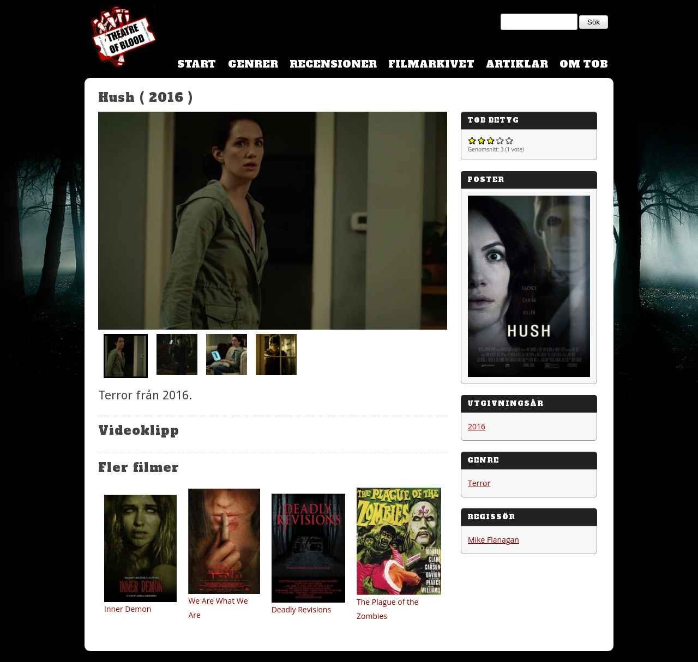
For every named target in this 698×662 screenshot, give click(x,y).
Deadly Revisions (301, 609)
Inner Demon (127, 609)
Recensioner (333, 64)
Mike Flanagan (493, 540)
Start (196, 64)
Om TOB (583, 64)
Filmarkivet (431, 64)
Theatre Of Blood (120, 38)
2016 (476, 426)
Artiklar (517, 64)
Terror (479, 483)
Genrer (253, 64)
